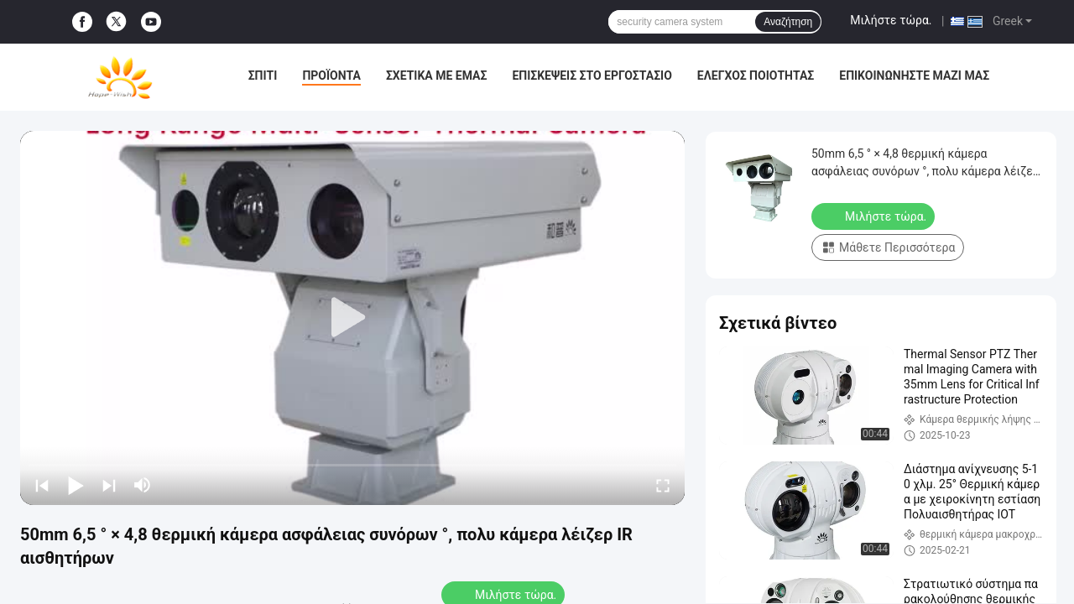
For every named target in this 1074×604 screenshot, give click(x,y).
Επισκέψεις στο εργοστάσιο (591, 75)
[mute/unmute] (142, 484)
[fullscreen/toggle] (663, 484)
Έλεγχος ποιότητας (755, 75)
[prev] (42, 484)
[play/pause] (75, 484)
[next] (109, 484)
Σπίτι (263, 75)
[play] (352, 318)
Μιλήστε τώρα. (890, 20)
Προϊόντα (331, 75)
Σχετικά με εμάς (436, 75)
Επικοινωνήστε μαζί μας (914, 75)
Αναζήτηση (788, 22)
